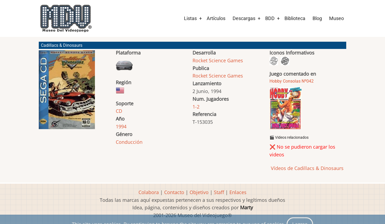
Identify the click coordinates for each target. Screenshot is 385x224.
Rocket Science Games (217, 60)
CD (119, 111)
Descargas (244, 18)
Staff (219, 192)
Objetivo (199, 192)
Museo (336, 18)
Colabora (148, 192)
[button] (67, 92)
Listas (190, 18)
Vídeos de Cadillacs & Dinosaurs (307, 168)
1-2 (195, 106)
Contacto (174, 192)
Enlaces (238, 192)
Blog (317, 18)
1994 (121, 126)
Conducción (129, 142)
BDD (270, 18)
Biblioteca (294, 18)
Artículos (216, 18)
